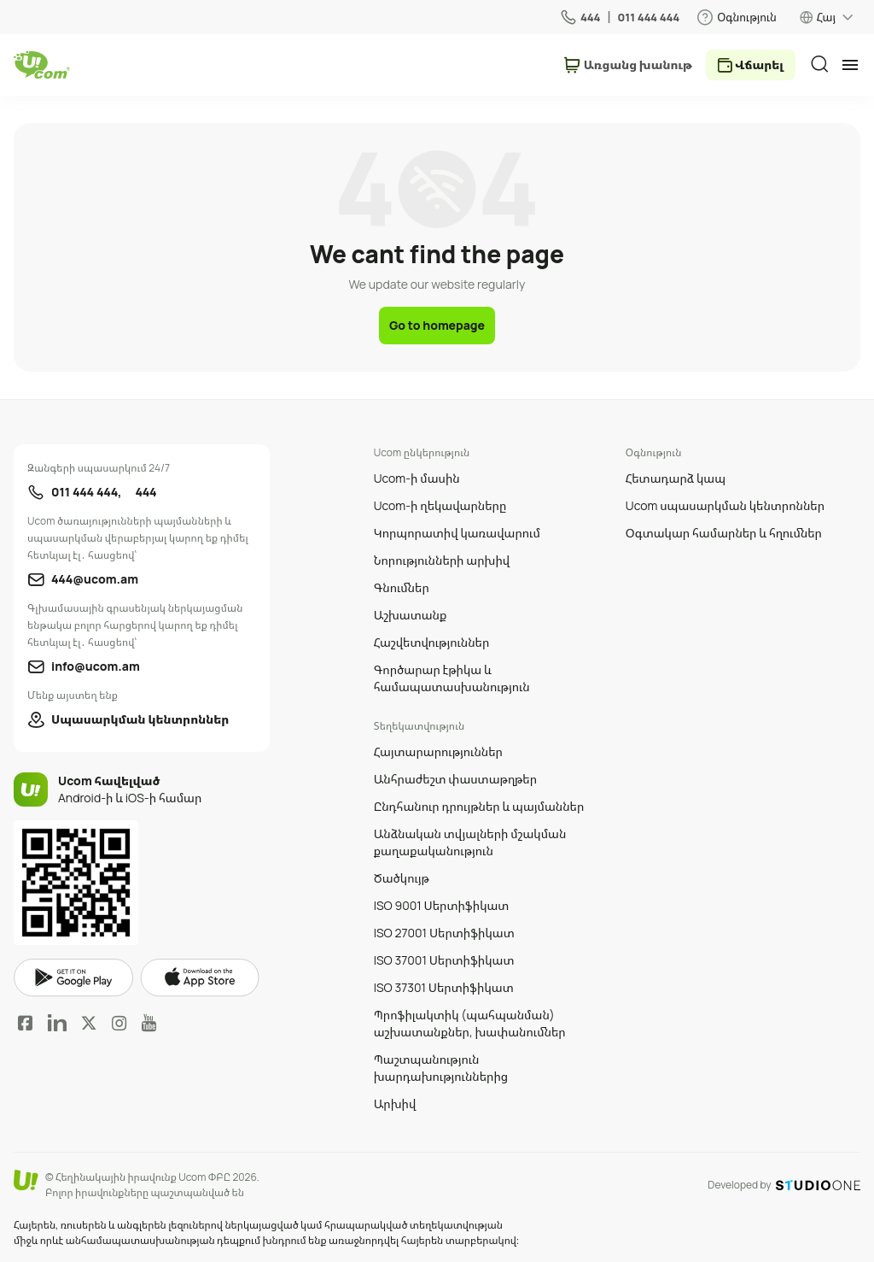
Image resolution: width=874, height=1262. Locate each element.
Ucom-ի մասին (417, 478)
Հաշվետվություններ (432, 642)
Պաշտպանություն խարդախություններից (441, 1067)
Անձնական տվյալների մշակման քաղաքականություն (470, 842)
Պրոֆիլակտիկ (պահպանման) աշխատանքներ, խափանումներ (470, 1023)
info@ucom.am (95, 666)
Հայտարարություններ (438, 751)
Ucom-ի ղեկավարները (440, 505)
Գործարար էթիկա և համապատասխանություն (452, 678)
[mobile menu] (850, 64)
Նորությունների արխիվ (442, 560)
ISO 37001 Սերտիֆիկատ (444, 960)
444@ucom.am (94, 579)
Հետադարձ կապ (675, 478)
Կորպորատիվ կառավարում (457, 533)
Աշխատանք (410, 615)
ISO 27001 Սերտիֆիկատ (444, 932)
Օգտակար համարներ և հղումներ (724, 533)
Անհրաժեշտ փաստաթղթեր (455, 779)
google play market (73, 978)
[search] (819, 64)
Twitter (89, 1023)
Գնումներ (401, 587)
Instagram (119, 1023)
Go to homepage (437, 325)
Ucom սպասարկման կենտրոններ (725, 505)
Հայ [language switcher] (826, 17)
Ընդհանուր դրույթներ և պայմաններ (479, 806)
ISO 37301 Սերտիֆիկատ (444, 987)
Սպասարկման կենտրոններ (140, 719)
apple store (199, 977)
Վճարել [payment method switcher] (759, 64)
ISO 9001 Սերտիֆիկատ (442, 905)
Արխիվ (395, 1103)
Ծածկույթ (401, 878)
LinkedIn (57, 1023)
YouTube (149, 1023)
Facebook (26, 1023)
